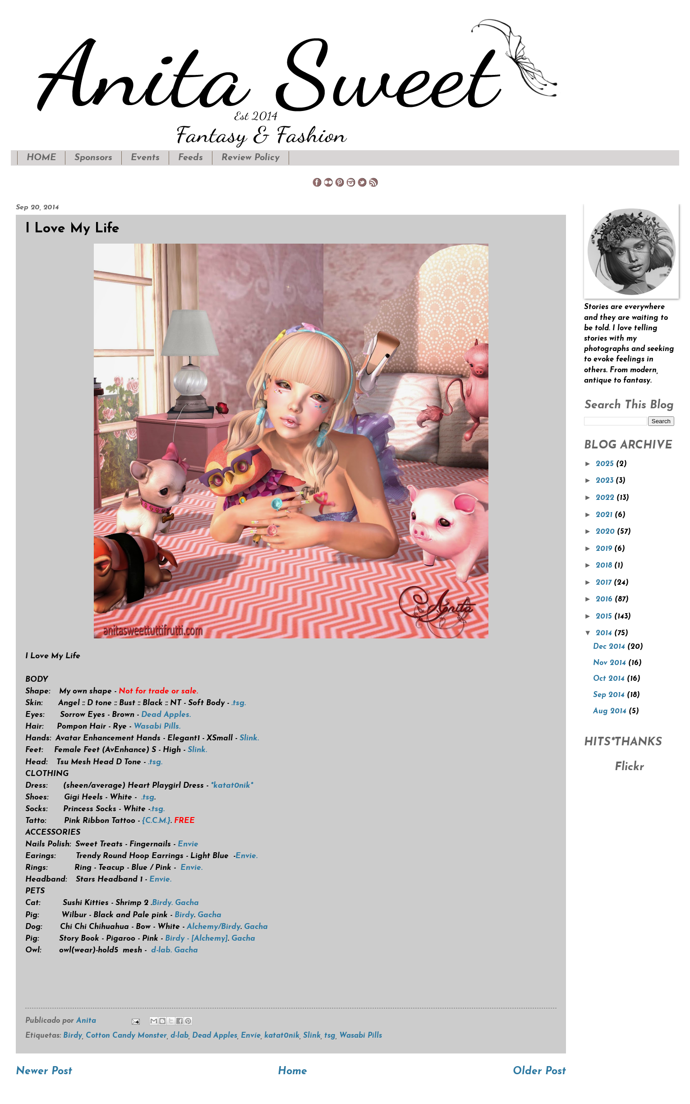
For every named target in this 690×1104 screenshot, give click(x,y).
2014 (605, 633)
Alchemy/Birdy (213, 927)
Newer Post (44, 1072)
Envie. (246, 856)
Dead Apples (214, 1035)
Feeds (190, 157)
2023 (606, 481)
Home (292, 1072)
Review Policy (250, 157)
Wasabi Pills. (156, 726)
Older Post (539, 1072)
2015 (605, 616)
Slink (312, 1035)
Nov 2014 (610, 663)
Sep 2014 (610, 695)
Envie (188, 844)
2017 (605, 583)
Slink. (249, 738)
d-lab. (161, 950)
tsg (330, 1035)
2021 (605, 515)
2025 (606, 464)
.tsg (147, 797)
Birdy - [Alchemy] (196, 938)
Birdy (184, 915)
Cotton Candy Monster (126, 1035)
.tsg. (238, 703)
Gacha (187, 903)
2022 (606, 498)
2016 (605, 599)
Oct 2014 (610, 679)
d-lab (179, 1035)
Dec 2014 (610, 647)
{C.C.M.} (156, 821)
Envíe (251, 1035)
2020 (606, 532)
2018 (605, 565)
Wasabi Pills (360, 1035)
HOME (41, 157)
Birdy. (162, 903)
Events (145, 157)
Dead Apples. (166, 715)
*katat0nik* (232, 786)
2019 (605, 549)
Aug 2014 (611, 711)
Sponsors (93, 157)
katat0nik (281, 1035)
